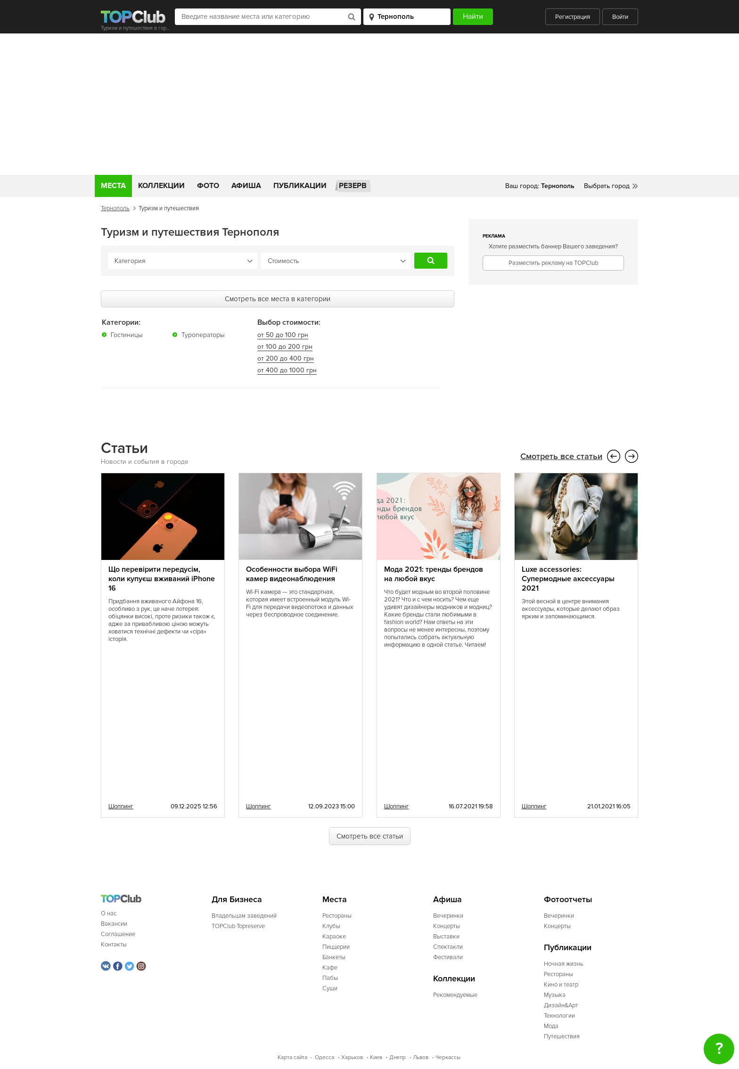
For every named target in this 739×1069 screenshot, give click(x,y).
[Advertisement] (369, 104)
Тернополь (115, 208)
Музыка (555, 994)
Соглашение (118, 933)
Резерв (353, 185)
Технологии (559, 1015)
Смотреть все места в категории (277, 298)
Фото (208, 185)
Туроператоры (203, 334)
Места (113, 185)
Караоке (334, 936)
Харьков (352, 1057)
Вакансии (114, 923)
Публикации (300, 185)
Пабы (330, 977)
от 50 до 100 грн (282, 334)
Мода (551, 1025)
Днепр (397, 1057)
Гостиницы (127, 334)
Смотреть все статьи (561, 456)
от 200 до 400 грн (285, 358)
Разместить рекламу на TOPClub (553, 263)
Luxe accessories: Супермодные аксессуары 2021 (568, 578)
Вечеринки (448, 915)
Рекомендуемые (455, 994)
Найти (430, 261)
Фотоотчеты (568, 899)
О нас (108, 913)
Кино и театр (561, 984)
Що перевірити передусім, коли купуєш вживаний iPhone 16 (161, 578)
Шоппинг (120, 806)
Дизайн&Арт (561, 1005)
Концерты (446, 925)
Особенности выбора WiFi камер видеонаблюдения (291, 573)
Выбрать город (607, 186)
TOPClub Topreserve (238, 925)
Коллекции (161, 185)
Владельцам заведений (244, 915)
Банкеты (333, 957)
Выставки (446, 936)
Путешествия (562, 1036)
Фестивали (448, 957)
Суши (329, 988)
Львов (420, 1057)
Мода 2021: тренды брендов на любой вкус (433, 573)
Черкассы (447, 1057)
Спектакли (448, 946)
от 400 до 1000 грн (287, 370)
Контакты (114, 944)
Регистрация (572, 17)
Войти (620, 17)
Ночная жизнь (563, 963)
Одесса (324, 1057)
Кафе (329, 967)
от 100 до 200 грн (284, 346)
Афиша (246, 185)
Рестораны (337, 915)
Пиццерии (336, 946)
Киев (376, 1057)
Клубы (331, 925)
